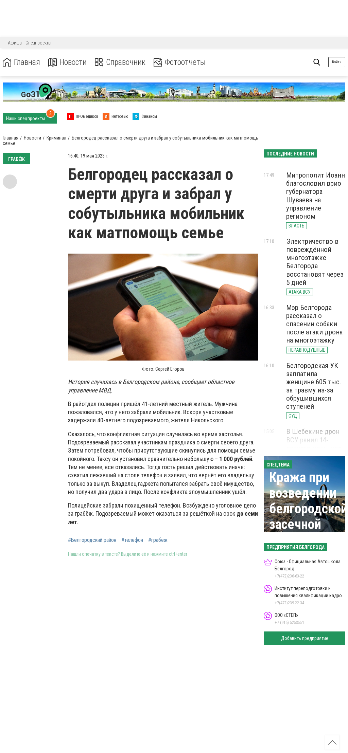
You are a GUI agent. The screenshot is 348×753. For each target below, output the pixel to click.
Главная (21, 62)
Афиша (15, 42)
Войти (337, 62)
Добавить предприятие (304, 638)
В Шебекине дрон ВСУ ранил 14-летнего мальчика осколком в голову (315, 443)
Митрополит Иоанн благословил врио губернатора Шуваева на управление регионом (315, 195)
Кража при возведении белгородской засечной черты (308, 509)
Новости (67, 62)
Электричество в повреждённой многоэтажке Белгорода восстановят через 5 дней (315, 262)
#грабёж (158, 540)
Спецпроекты (38, 42)
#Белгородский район (92, 540)
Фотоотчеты (180, 62)
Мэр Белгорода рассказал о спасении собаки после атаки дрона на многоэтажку (314, 324)
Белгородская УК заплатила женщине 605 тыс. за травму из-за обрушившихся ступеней (313, 386)
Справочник (120, 62)
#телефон (132, 540)
